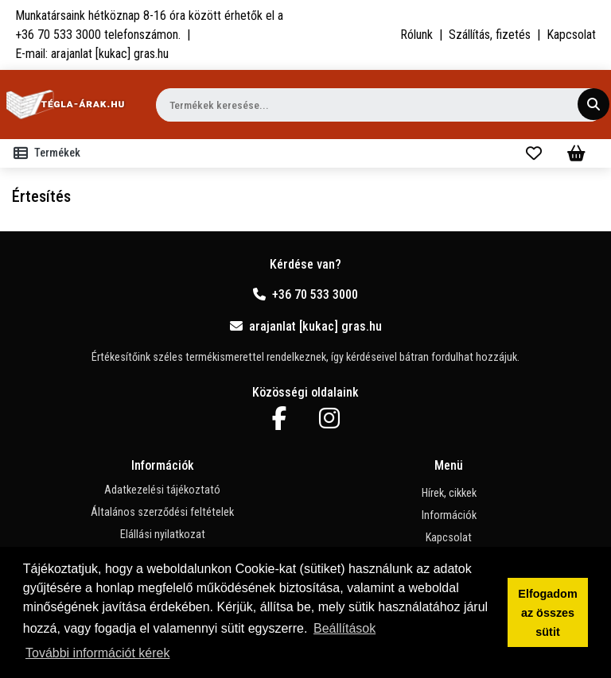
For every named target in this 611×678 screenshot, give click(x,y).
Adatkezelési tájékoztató (162, 490)
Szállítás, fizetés (490, 34)
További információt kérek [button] (97, 653)
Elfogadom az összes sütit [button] (547, 612)
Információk (449, 515)
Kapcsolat (571, 34)
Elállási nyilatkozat (162, 534)
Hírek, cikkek (449, 493)
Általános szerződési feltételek (162, 512)
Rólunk (416, 34)
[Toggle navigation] (50, 153)
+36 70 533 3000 (305, 294)
